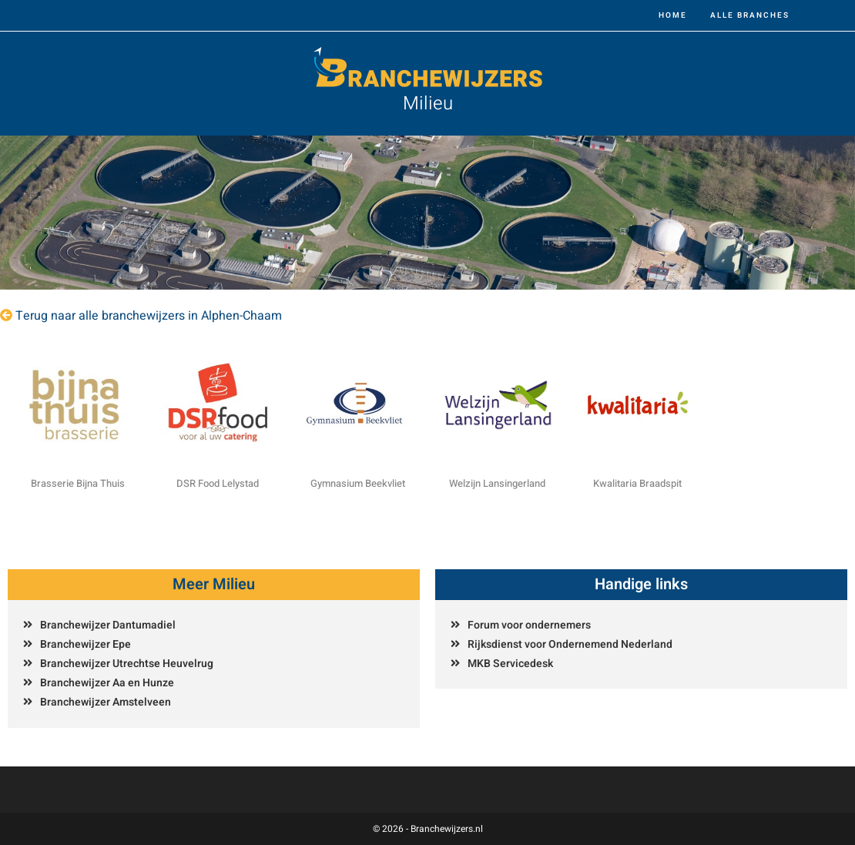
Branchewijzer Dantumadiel (108, 625)
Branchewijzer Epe (85, 644)
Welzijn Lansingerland (497, 483)
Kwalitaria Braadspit (637, 483)
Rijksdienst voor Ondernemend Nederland (570, 644)
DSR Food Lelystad (217, 483)
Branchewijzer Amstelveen (105, 702)
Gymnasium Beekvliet (357, 483)
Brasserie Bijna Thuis (78, 483)
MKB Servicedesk (510, 664)
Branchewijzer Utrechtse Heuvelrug (126, 664)
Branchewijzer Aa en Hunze (107, 683)
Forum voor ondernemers (529, 625)
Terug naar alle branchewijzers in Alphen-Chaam (148, 316)
